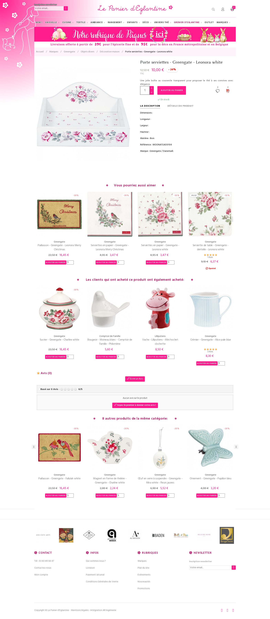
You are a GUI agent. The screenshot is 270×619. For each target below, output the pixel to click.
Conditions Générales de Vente (102, 582)
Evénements (144, 575)
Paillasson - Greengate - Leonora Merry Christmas (59, 247)
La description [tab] (150, 106)
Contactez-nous (42, 568)
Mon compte (41, 575)
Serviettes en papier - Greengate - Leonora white (160, 247)
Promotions (144, 589)
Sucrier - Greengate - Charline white (59, 340)
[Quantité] (145, 90)
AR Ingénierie (109, 610)
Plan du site (143, 568)
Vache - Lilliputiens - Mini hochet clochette (160, 342)
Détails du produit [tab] (181, 106)
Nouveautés (144, 582)
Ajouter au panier (172, 90)
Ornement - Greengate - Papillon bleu (210, 479)
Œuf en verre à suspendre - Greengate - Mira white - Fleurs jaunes (160, 481)
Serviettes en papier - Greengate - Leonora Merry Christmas (110, 247)
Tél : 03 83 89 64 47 (44, 561)
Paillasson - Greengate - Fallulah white (59, 479)
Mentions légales (80, 610)
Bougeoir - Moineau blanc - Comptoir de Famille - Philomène (109, 342)
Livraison (90, 568)
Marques (142, 561)
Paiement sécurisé (95, 575)
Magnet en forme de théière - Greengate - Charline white (110, 481)
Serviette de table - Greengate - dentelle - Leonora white (211, 247)
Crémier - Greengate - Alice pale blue (210, 340)
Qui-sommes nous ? (96, 561)
